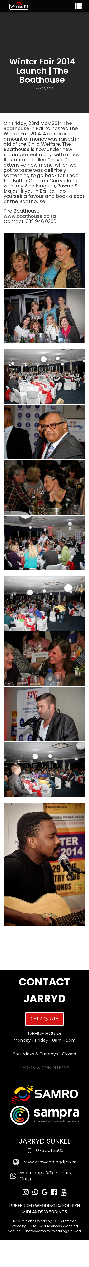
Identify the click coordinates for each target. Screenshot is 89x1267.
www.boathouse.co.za (30, 216)
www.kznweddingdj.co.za (50, 1162)
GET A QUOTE (44, 1019)
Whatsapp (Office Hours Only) (45, 1175)
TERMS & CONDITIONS (44, 1067)
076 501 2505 (49, 1150)
